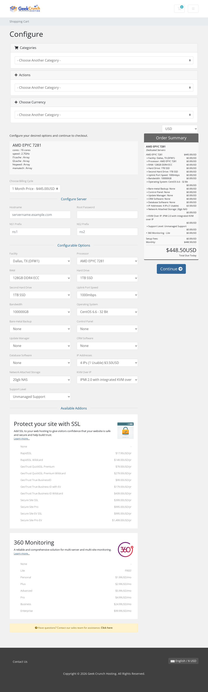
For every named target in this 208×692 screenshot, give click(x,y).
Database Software (21, 355)
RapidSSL (72, 453)
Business (72, 604)
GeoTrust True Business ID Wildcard (72, 494)
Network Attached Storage (25, 372)
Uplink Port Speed (87, 287)
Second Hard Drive (21, 287)
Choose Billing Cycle (21, 181)
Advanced (72, 591)
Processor (83, 253)
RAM (12, 270)
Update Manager (19, 338)
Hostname (16, 207)
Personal (72, 577)
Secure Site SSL (72, 500)
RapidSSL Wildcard (72, 460)
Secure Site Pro (72, 507)
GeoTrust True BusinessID (72, 480)
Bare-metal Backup (21, 321)
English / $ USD (183, 661)
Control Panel (85, 321)
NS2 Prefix (83, 224)
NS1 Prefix (16, 224)
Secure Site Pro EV (72, 520)
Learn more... (22, 438)
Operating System (87, 304)
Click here (107, 627)
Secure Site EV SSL (72, 514)
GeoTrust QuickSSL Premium (72, 467)
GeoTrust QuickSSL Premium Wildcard (72, 473)
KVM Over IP (84, 372)
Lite (72, 571)
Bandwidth (16, 304)
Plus (72, 584)
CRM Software (85, 338)
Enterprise (72, 611)
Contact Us (20, 662)
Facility (13, 253)
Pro (72, 598)
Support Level (18, 389)
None (72, 447)
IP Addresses (84, 355)
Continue (171, 269)
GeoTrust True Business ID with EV (72, 487)
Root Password (86, 207)
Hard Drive (83, 270)
